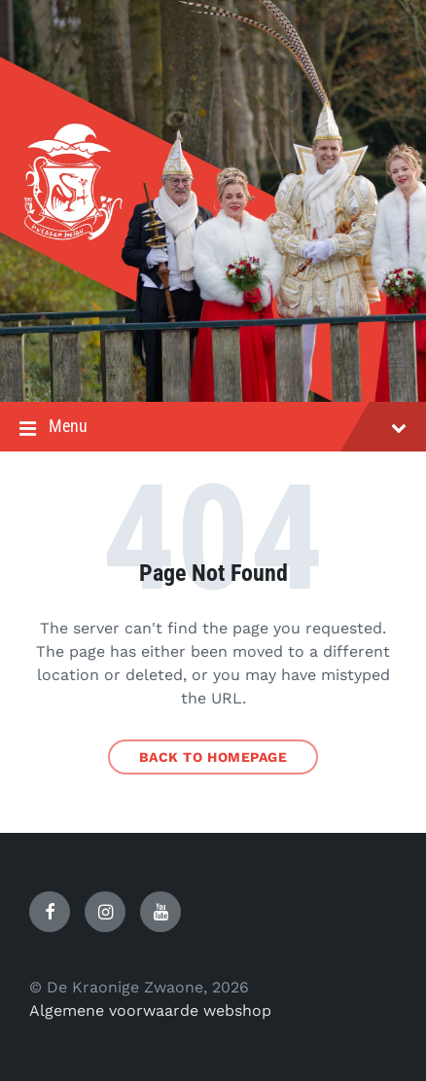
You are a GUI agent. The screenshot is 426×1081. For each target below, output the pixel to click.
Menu (213, 428)
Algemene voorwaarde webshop (150, 1010)
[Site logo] (213, 363)
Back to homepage (213, 757)
